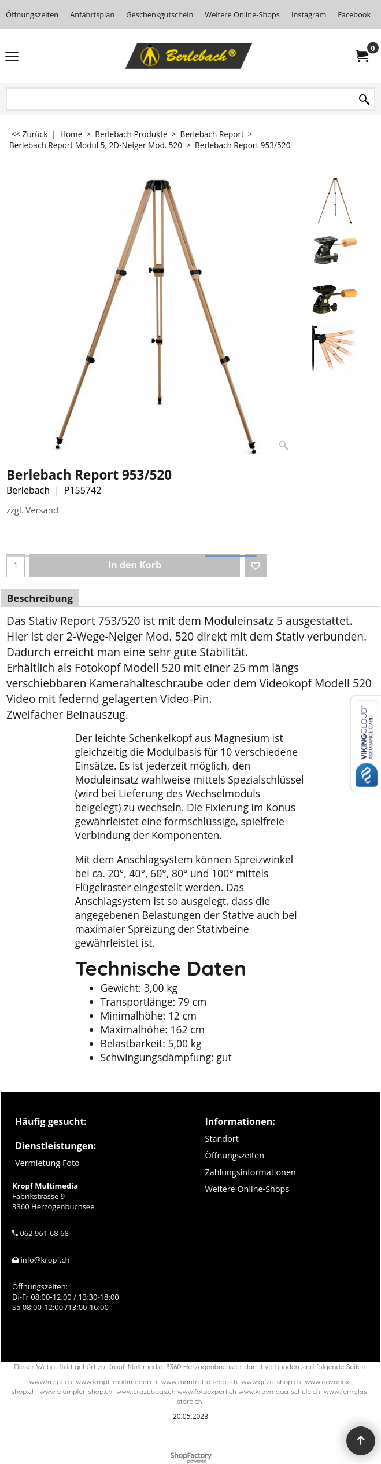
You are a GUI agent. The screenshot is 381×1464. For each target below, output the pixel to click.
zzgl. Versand (32, 510)
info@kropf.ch (44, 1260)
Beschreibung (40, 598)
